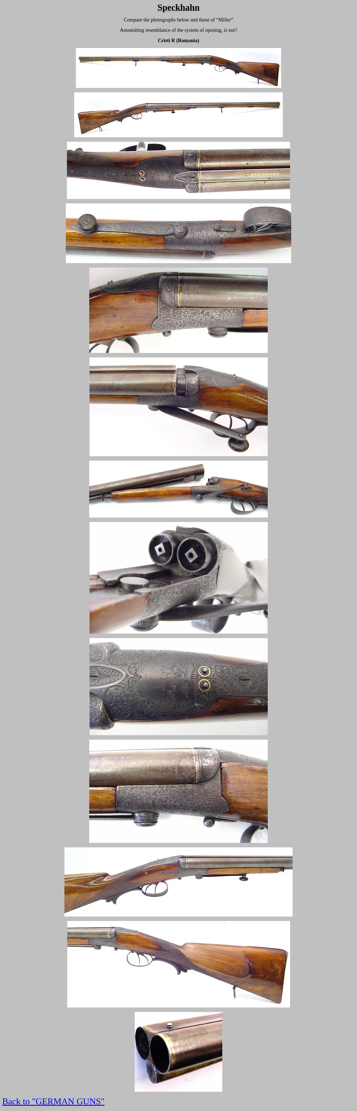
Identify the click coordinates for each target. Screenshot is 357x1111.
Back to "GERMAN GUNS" (53, 1101)
